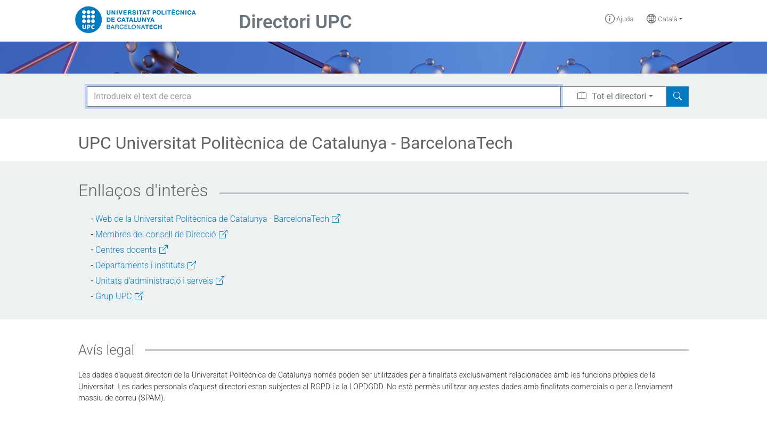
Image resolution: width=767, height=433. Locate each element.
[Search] (677, 96)
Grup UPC (119, 296)
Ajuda (619, 19)
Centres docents (131, 250)
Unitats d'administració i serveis (159, 281)
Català (662, 19)
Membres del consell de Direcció (161, 234)
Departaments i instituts (145, 265)
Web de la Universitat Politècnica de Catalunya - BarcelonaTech (217, 219)
